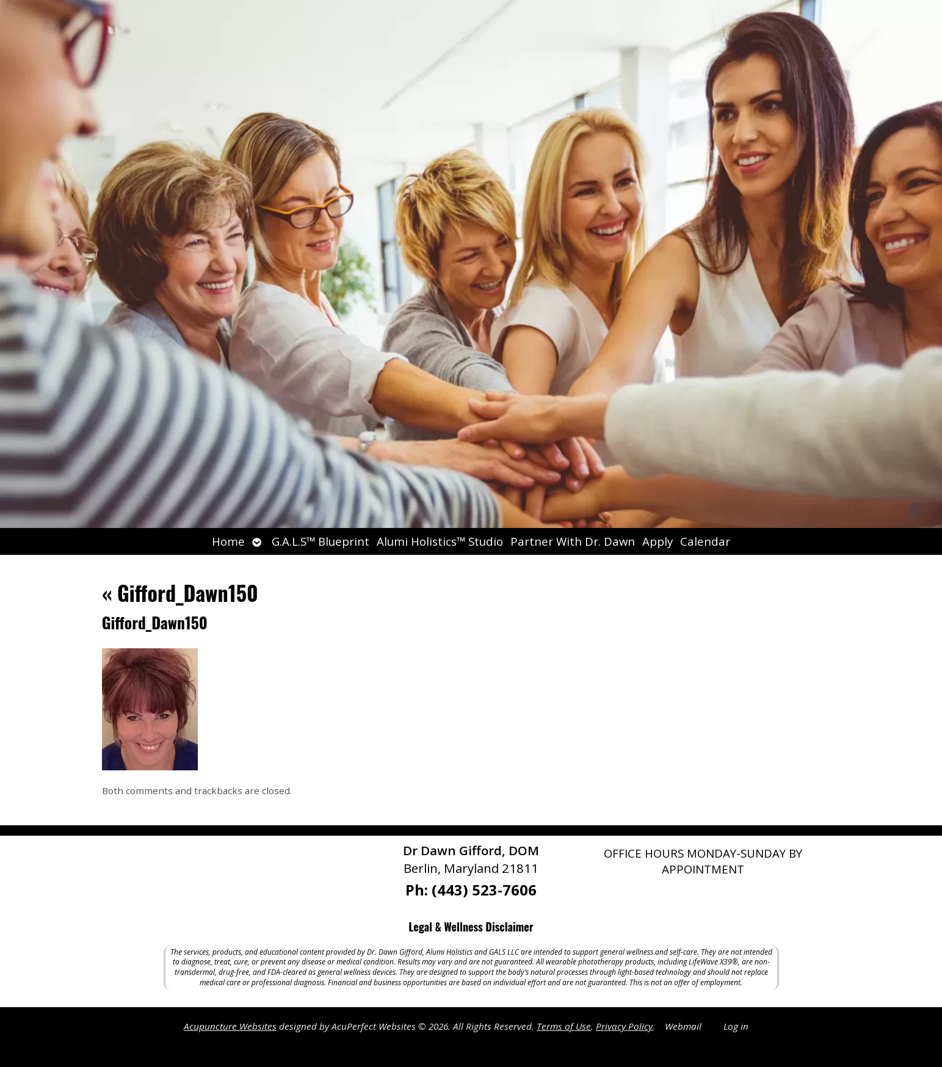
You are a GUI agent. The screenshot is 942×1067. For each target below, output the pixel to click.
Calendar (705, 541)
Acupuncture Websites (230, 1026)
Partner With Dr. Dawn (572, 541)
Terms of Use (564, 1026)
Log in (735, 1026)
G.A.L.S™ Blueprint (320, 541)
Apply (657, 541)
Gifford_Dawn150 (180, 592)
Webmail (683, 1026)
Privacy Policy (624, 1026)
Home (228, 541)
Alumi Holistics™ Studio (440, 541)
